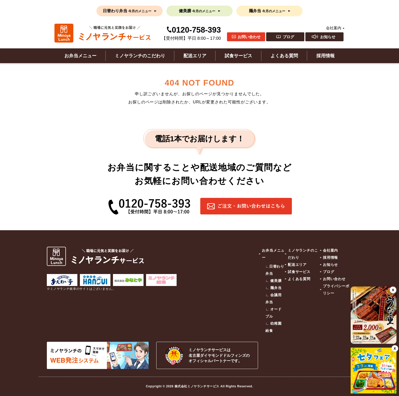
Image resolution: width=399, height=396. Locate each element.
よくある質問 (284, 55)
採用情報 (325, 55)
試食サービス (238, 55)
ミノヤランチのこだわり (140, 55)
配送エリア (194, 55)
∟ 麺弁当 (273, 288)
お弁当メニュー (80, 55)
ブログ (288, 37)
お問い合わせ (249, 37)
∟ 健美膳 (273, 281)
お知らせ (327, 37)
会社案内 (333, 28)
